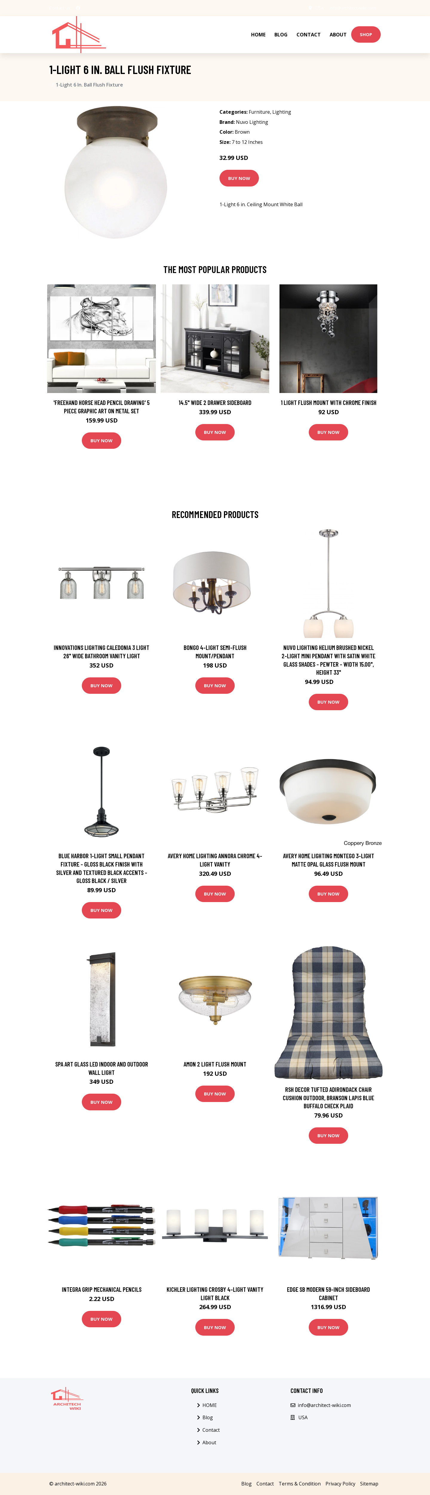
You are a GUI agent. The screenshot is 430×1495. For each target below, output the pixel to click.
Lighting (281, 112)
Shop (366, 34)
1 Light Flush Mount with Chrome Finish (329, 402)
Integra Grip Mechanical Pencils (102, 1289)
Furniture (259, 112)
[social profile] (77, 8)
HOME (258, 34)
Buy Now (239, 178)
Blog (281, 34)
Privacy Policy (340, 1483)
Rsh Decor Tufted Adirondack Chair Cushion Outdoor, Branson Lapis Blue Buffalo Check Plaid (328, 1097)
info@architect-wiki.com (353, 8)
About (338, 34)
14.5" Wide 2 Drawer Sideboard (215, 402)
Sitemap (369, 1483)
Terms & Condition (300, 1483)
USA (320, 8)
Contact (309, 34)
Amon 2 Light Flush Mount (215, 1064)
